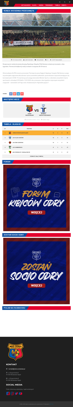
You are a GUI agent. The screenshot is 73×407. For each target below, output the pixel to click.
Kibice (64, 5)
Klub (34, 5)
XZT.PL (52, 404)
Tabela (57, 5)
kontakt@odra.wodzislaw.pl (17, 369)
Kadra (41, 5)
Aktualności (25, 5)
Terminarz (49, 5)
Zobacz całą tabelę (36, 156)
